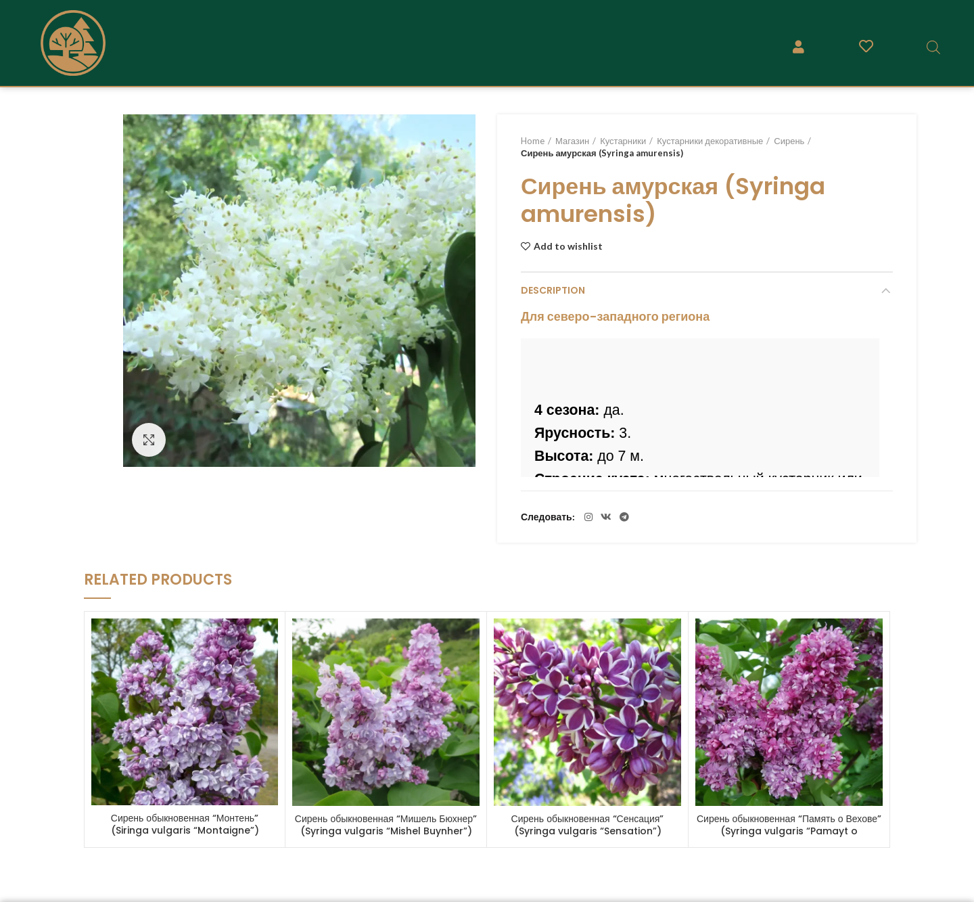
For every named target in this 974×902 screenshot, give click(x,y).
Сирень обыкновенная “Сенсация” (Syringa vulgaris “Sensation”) (587, 825)
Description (553, 290)
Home (532, 140)
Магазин (572, 140)
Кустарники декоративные (710, 140)
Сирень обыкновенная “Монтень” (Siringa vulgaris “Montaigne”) (185, 824)
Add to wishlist (568, 246)
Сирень (789, 140)
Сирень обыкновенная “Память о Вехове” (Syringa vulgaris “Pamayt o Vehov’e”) (789, 831)
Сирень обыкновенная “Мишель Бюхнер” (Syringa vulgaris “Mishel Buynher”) (386, 825)
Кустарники (623, 140)
